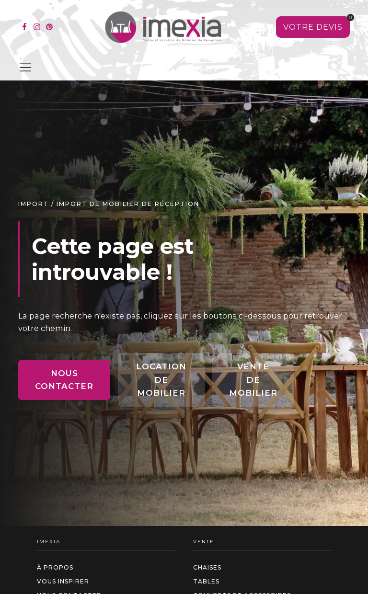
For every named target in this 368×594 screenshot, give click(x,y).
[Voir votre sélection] (313, 27)
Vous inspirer (63, 581)
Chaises (207, 567)
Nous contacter (64, 379)
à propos (55, 567)
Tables (206, 581)
